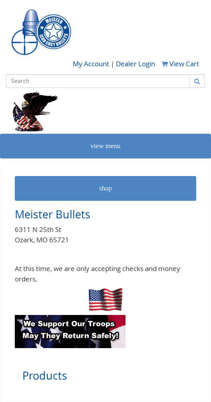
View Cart (180, 63)
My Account (92, 63)
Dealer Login (135, 63)
